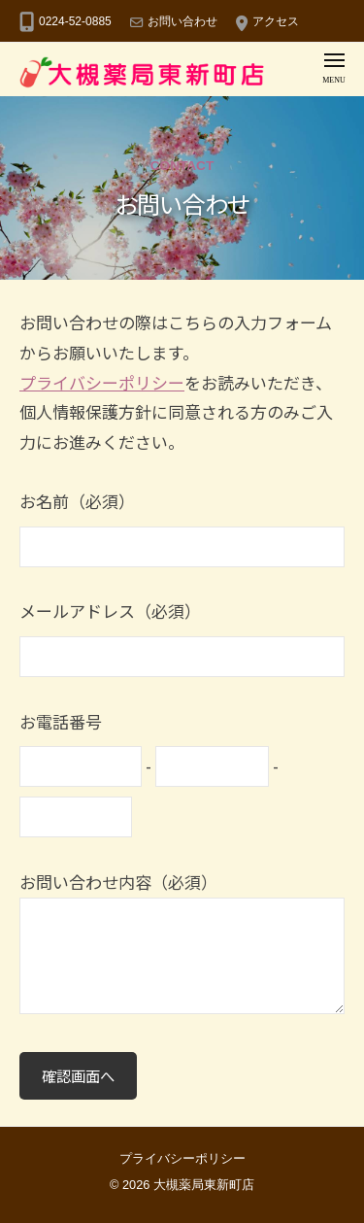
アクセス (275, 21)
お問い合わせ (182, 21)
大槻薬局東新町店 (203, 1184)
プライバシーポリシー (101, 382)
